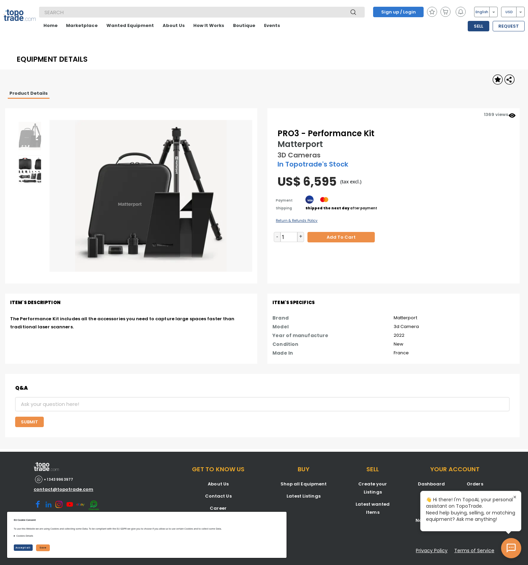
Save (42, 547)
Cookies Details (24, 535)
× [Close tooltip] (515, 497)
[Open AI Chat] (511, 548)
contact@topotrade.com (63, 489)
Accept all (23, 547)
